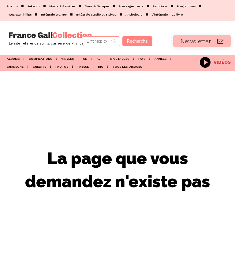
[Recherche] (137, 41)
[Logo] (39, 37)
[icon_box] (215, 61)
